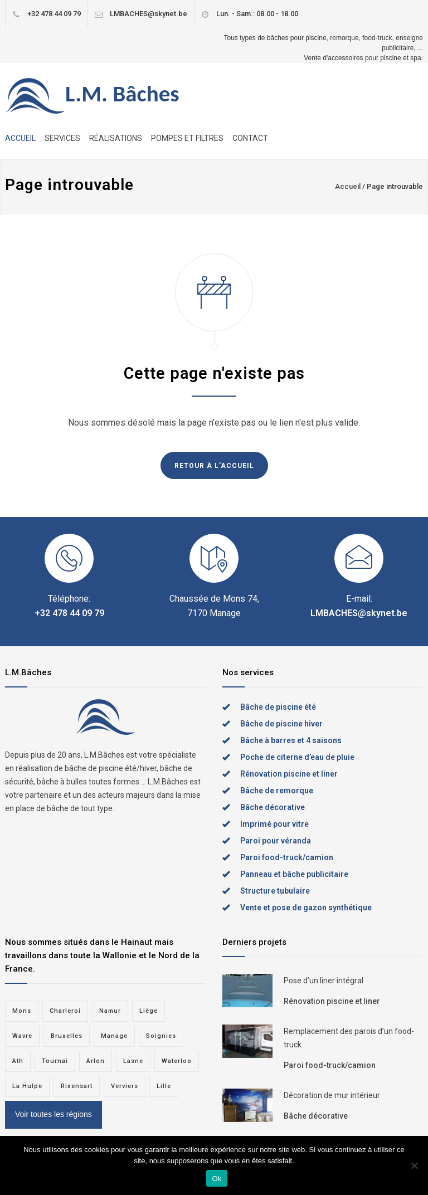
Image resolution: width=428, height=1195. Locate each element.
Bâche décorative (272, 807)
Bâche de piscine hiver (281, 723)
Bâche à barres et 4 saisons (291, 740)
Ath (17, 1061)
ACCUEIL (20, 138)
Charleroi (65, 1010)
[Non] (414, 1165)
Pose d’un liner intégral (323, 980)
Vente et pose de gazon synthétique (306, 907)
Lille (164, 1086)
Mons (21, 1010)
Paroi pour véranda (275, 840)
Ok (216, 1178)
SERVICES (62, 138)
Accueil (348, 186)
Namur (110, 1010)
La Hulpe (27, 1086)
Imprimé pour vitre (274, 824)
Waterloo (177, 1061)
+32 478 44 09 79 (54, 13)
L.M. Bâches (122, 93)
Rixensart (77, 1086)
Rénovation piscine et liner (289, 773)
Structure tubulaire (275, 890)
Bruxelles (66, 1036)
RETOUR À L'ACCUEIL (214, 466)
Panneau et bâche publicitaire (294, 874)
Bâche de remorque (276, 790)
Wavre (22, 1036)
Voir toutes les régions (53, 1114)
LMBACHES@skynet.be (148, 13)
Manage (114, 1036)
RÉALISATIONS (115, 138)
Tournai (55, 1061)
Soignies (161, 1036)
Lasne (133, 1061)
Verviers (124, 1086)
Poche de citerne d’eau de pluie (297, 757)
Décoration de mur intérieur (332, 1095)
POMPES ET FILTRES (187, 138)
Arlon (95, 1061)
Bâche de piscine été (278, 707)
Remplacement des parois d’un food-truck (349, 1038)
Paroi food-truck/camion (286, 857)
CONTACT (250, 138)
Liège (148, 1010)
